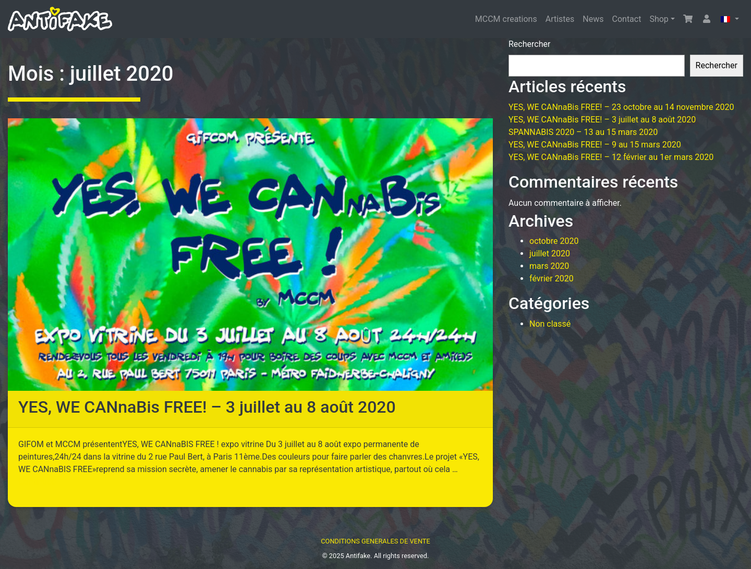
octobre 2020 (553, 241)
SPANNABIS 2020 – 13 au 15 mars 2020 (583, 132)
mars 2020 (549, 266)
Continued (37, 482)
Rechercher (529, 44)
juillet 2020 (549, 253)
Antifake (358, 556)
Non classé (550, 324)
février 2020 (551, 278)
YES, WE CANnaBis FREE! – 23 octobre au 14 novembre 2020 (621, 107)
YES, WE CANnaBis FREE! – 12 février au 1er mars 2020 (610, 157)
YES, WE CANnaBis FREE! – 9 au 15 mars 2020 (594, 145)
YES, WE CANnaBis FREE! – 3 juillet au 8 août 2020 (207, 407)
